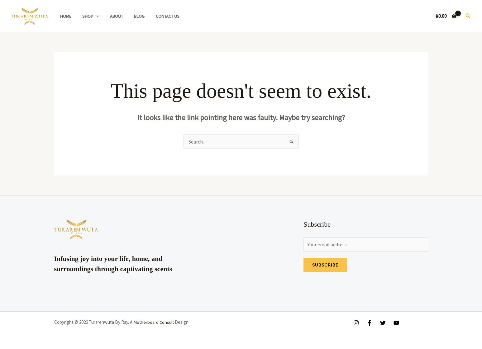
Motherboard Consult (154, 322)
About (111, 16)
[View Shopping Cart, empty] (446, 16)
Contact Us (158, 16)
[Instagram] (356, 323)
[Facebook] (369, 323)
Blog (132, 16)
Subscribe (325, 264)
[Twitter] (383, 323)
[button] (468, 16)
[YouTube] (396, 323)
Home (64, 16)
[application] (93, 16)
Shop (87, 16)
